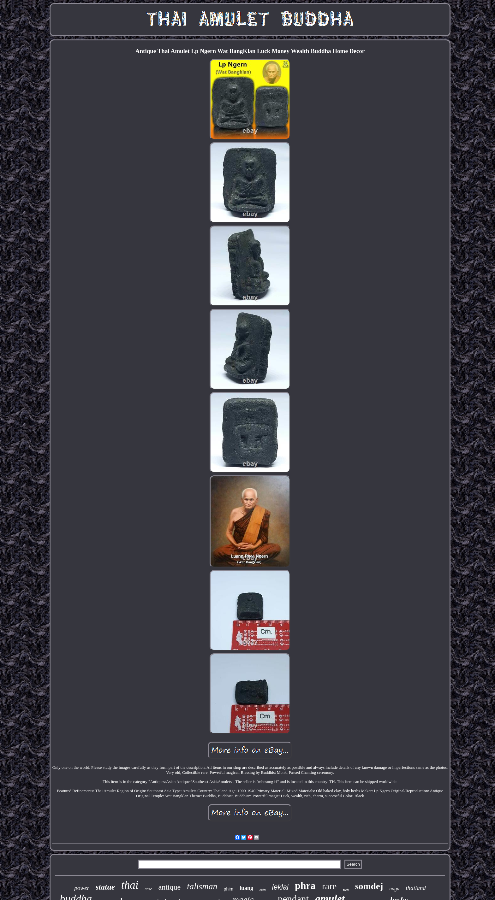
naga (394, 888)
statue (105, 887)
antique (169, 887)
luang (246, 888)
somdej (369, 886)
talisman (202, 886)
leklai (280, 887)
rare (329, 886)
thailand (416, 888)
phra (305, 885)
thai (129, 885)
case (148, 888)
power (81, 888)
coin (262, 889)
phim (228, 888)
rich (346, 889)
